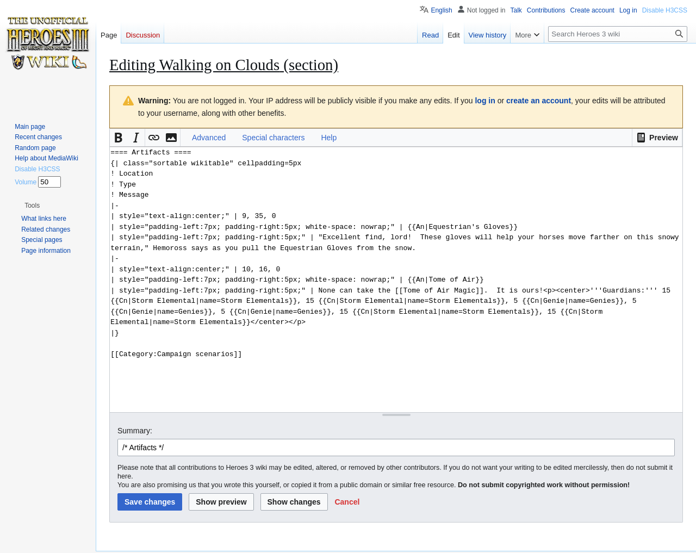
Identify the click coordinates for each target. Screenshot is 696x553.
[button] (657, 137)
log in (485, 100)
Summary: (134, 430)
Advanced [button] (209, 137)
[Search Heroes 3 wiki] (617, 34)
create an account (538, 100)
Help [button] (329, 137)
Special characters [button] (273, 137)
